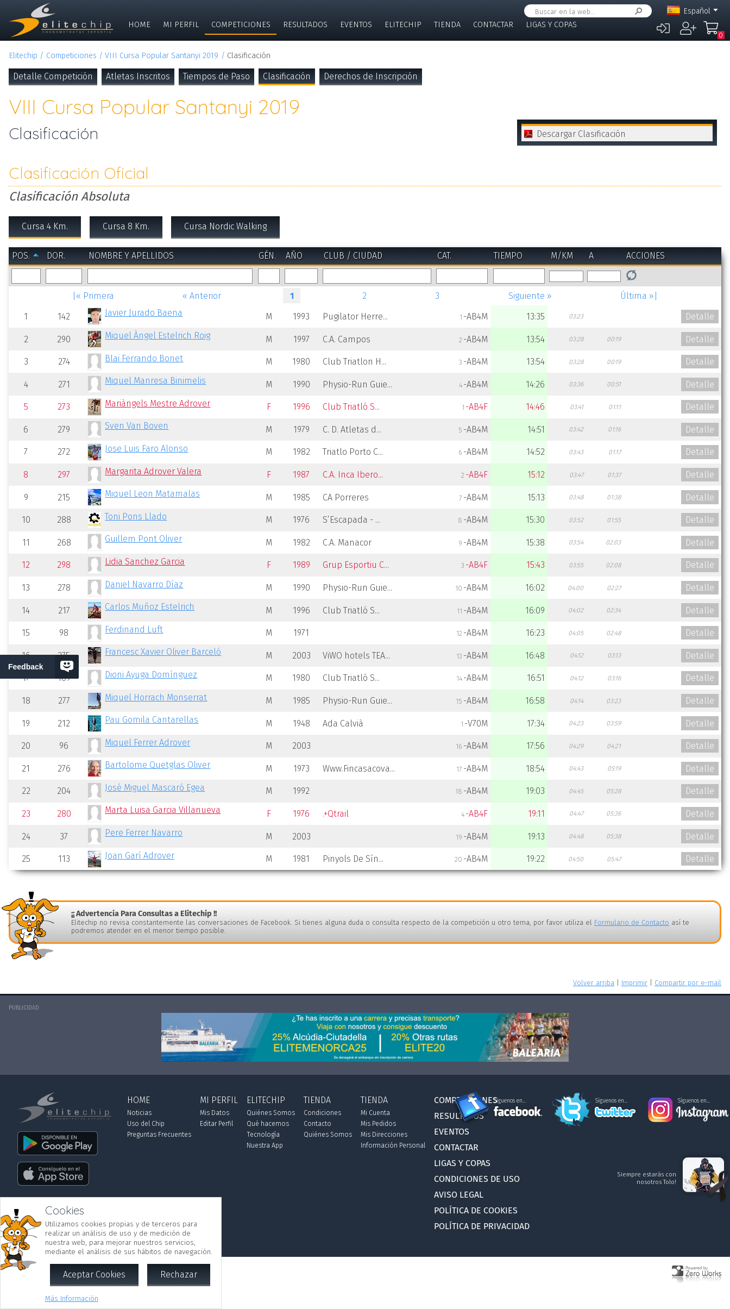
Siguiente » (530, 296)
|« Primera (93, 296)
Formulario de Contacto (631, 922)
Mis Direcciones (384, 1134)
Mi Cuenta (375, 1113)
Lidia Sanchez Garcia (145, 561)
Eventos (356, 24)
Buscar (636, 11)
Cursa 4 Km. (45, 226)
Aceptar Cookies (94, 1274)
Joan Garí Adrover (139, 855)
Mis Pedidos (378, 1124)
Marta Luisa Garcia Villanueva (163, 810)
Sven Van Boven (136, 426)
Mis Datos (214, 1113)
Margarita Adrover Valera (153, 471)
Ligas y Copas (551, 24)
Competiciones (240, 24)
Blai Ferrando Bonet (144, 358)
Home (139, 24)
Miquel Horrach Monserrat (156, 697)
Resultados (305, 24)
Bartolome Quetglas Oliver (157, 765)
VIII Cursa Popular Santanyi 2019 (161, 55)
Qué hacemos (268, 1124)
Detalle (699, 316)
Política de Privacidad (482, 1226)
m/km (562, 255)
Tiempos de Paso (216, 76)
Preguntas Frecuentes (159, 1134)
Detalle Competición (53, 76)
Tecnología (263, 1134)
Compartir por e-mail (688, 983)
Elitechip (403, 24)
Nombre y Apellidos (131, 255)
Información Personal (393, 1145)
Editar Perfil (216, 1124)
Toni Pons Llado (136, 516)
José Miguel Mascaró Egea (155, 787)
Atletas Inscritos (138, 76)
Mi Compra (713, 32)
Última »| (639, 296)
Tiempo (508, 255)
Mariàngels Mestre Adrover (157, 403)
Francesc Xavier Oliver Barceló (163, 652)
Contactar (493, 24)
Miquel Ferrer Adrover (147, 742)
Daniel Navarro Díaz (144, 584)
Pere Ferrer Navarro (143, 833)
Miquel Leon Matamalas (152, 493)
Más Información (71, 1298)
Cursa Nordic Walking (225, 226)
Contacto (317, 1124)
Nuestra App (265, 1145)
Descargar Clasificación (581, 134)
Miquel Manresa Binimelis (155, 380)
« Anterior (201, 296)
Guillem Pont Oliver (143, 539)
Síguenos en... (510, 1101)
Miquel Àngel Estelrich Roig (157, 335)
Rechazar (178, 1274)
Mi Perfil (181, 24)
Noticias (139, 1113)
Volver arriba (593, 983)
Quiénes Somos (271, 1113)
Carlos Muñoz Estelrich (149, 607)
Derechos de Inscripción (371, 76)
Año (294, 255)
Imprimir (634, 983)
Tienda (447, 24)
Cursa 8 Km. (126, 226)
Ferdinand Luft (134, 629)
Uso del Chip (146, 1124)
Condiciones (322, 1113)
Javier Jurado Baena (143, 313)
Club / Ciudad (353, 255)
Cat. (444, 255)
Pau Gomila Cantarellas (151, 720)
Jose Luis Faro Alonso (146, 448)
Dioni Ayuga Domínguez (151, 674)
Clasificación (287, 76)
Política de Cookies (476, 1210)
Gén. (267, 255)
